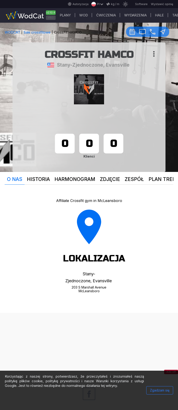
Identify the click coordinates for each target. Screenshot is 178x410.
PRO (51, 17)
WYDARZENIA (135, 15)
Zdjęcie (110, 179)
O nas (14, 179)
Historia (38, 179)
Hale (159, 15)
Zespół (134, 179)
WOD (83, 15)
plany (65, 15)
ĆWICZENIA (106, 15)
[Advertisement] (89, 345)
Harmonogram (74, 179)
